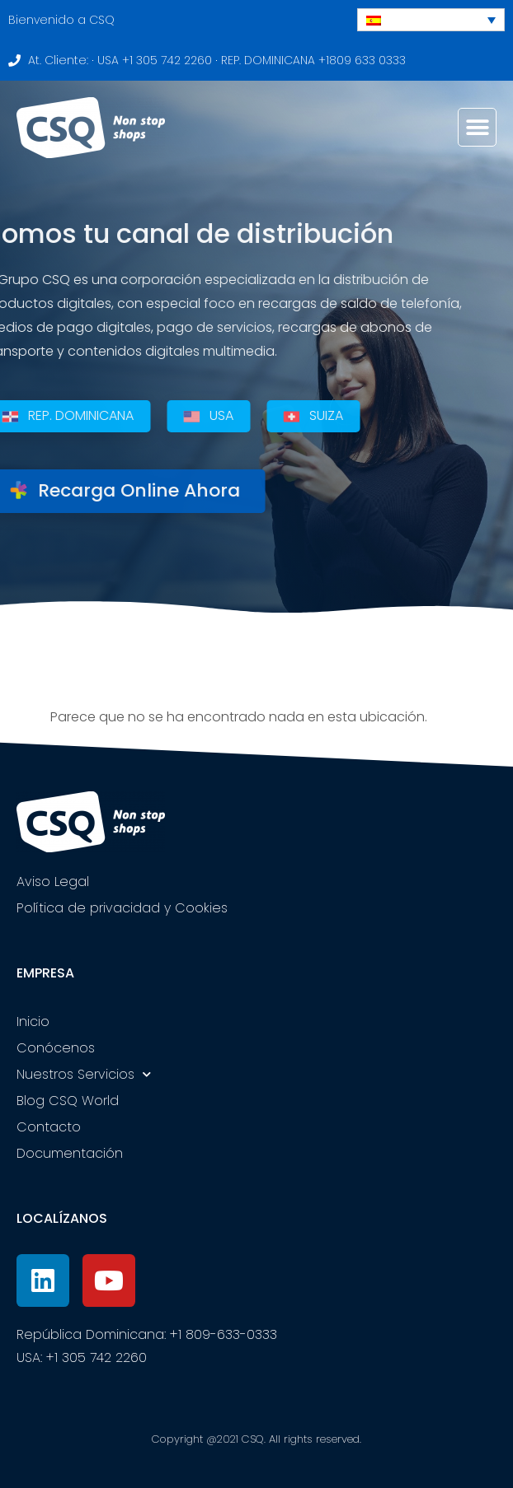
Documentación (69, 1153)
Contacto (48, 1126)
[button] (477, 127)
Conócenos (55, 1047)
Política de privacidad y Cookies (122, 907)
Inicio (32, 1021)
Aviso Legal (52, 881)
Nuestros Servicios (83, 1074)
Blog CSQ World (67, 1100)
